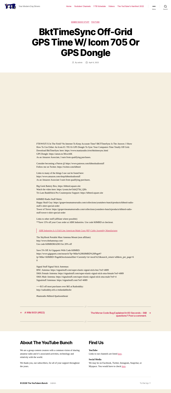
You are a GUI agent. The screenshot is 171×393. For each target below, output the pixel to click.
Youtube (96, 26)
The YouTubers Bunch (38, 387)
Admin (53, 387)
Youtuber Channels (82, 8)
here (120, 357)
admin (79, 66)
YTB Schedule (99, 8)
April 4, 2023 (93, 66)
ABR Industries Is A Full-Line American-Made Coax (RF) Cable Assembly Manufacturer (80, 233)
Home (68, 8)
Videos (111, 8)
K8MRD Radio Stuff (80, 26)
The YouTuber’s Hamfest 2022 (130, 8)
